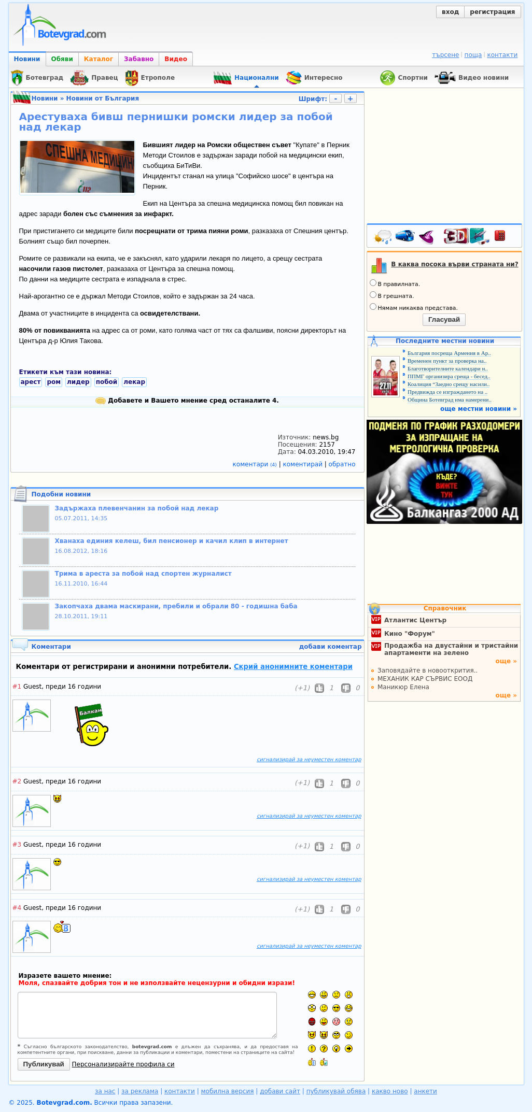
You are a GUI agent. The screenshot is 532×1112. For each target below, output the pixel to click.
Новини (27, 59)
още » (506, 661)
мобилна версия (227, 1091)
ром (54, 382)
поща (473, 55)
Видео (175, 59)
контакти (502, 55)
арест (31, 382)
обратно (342, 464)
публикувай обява (336, 1091)
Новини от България (102, 98)
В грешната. (392, 295)
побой (107, 382)
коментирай (304, 464)
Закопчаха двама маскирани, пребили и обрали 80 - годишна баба (176, 606)
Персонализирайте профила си (123, 1064)
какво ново (390, 1091)
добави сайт (280, 1091)
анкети (425, 1091)
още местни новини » (478, 408)
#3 (17, 844)
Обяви (62, 59)
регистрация (492, 12)
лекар (134, 382)
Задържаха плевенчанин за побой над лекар (137, 508)
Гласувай (444, 319)
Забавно (138, 59)
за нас (105, 1091)
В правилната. (395, 283)
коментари (256, 464)
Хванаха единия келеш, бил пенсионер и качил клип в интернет (171, 541)
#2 (17, 781)
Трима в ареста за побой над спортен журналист (143, 573)
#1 (17, 686)
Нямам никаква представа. (414, 307)
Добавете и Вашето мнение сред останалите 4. (187, 400)
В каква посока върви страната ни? (454, 264)
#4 (17, 907)
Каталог (98, 59)
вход (450, 12)
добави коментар (330, 646)
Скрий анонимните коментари (293, 667)
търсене (445, 55)
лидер (78, 382)
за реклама (139, 1091)
